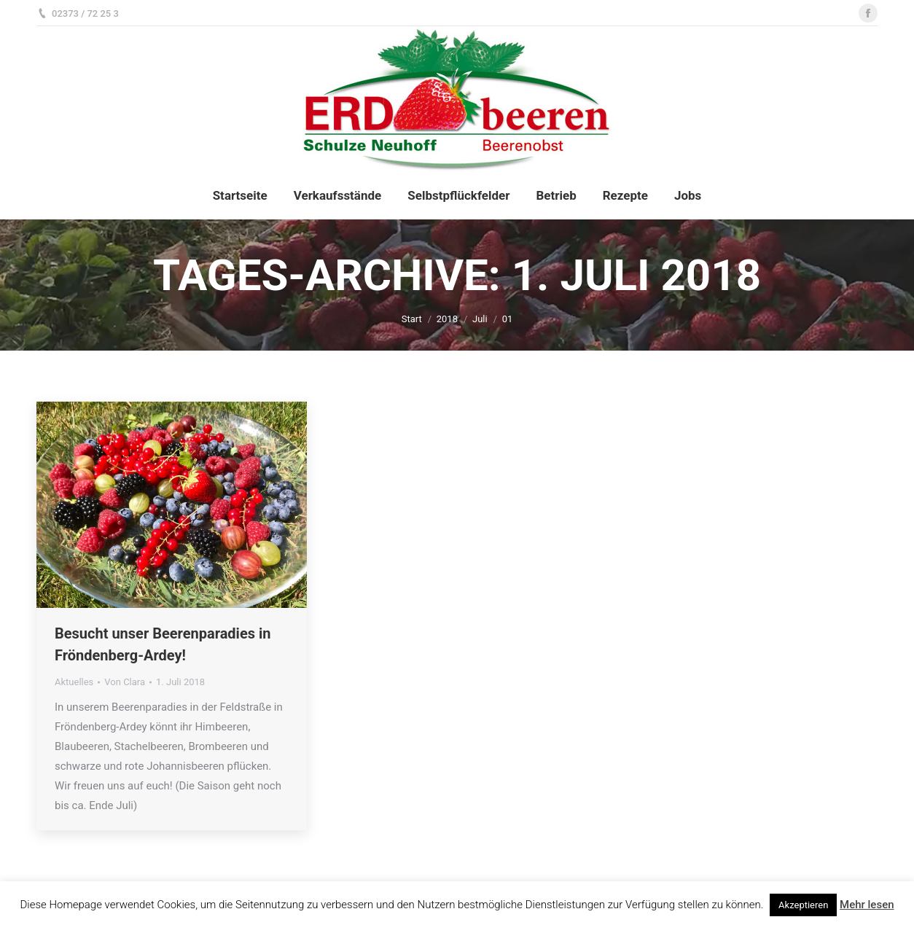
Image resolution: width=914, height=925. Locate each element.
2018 (447, 318)
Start (412, 318)
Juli (480, 318)
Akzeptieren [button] (803, 904)
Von (124, 681)
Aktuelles (74, 681)
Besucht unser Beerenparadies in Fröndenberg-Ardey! (162, 644)
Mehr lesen (867, 904)
